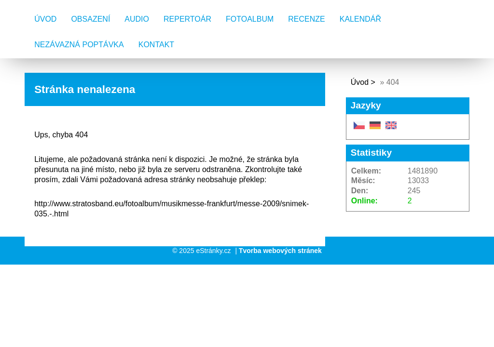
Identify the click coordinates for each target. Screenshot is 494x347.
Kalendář (360, 19)
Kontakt (156, 44)
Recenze (306, 19)
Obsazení (90, 19)
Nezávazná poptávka (79, 44)
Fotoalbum (250, 19)
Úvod (45, 19)
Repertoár (187, 19)
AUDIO (136, 19)
